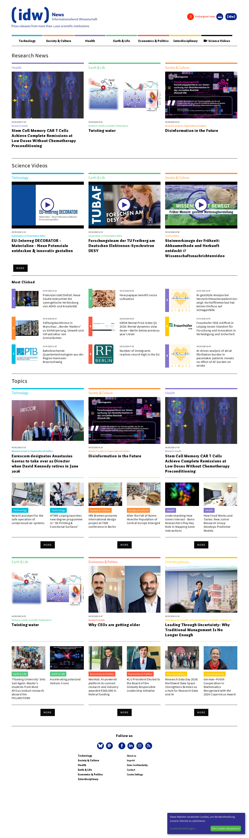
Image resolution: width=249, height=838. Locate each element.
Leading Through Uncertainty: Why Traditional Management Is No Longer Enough (197, 630)
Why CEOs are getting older (114, 625)
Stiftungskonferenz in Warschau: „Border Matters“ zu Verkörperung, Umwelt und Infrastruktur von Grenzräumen (63, 330)
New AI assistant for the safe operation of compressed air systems (28, 519)
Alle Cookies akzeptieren (225, 828)
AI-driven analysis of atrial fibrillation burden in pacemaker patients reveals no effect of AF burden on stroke (215, 358)
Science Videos (217, 41)
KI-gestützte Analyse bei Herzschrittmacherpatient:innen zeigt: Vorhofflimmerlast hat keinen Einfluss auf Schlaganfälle (218, 302)
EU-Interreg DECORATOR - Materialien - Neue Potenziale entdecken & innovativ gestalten (42, 246)
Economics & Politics (153, 41)
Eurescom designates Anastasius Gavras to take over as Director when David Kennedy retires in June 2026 (45, 463)
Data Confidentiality (137, 765)
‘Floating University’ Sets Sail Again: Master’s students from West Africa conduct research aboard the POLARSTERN (28, 688)
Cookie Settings (135, 774)
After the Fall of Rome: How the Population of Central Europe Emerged (143, 519)
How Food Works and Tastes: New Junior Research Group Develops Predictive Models (218, 523)
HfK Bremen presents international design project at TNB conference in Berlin (103, 521)
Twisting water (102, 131)
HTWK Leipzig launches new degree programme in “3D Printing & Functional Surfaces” (66, 521)
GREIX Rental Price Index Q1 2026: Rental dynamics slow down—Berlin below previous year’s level (140, 328)
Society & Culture (58, 41)
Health (89, 41)
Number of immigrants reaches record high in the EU (140, 352)
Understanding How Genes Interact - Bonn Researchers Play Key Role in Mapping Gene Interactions (180, 523)
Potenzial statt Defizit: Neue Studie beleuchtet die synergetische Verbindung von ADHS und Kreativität (61, 300)
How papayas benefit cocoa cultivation (138, 297)
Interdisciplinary (186, 41)
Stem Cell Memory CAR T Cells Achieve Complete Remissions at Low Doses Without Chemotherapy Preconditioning (44, 138)
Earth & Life (120, 41)
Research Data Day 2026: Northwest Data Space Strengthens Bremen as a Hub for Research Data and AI (181, 686)
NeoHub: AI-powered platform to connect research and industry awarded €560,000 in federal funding (103, 686)
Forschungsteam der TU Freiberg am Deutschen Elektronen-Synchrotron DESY (122, 246)
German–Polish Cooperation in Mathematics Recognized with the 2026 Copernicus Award (220, 686)
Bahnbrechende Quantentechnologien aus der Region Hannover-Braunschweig (63, 356)
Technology (27, 41)
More (20, 268)
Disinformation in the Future (191, 131)
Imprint (131, 760)
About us (131, 756)
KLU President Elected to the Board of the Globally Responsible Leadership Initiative (143, 685)
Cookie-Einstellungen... (183, 828)
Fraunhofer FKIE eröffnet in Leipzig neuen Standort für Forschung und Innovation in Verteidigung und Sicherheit (216, 328)
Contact (131, 770)
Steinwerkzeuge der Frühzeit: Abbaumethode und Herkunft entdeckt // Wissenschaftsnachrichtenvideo (195, 248)
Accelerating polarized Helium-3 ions (65, 681)
